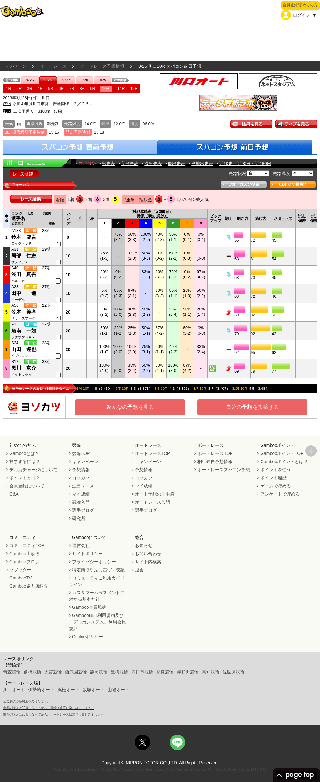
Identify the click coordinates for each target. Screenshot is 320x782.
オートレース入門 (152, 502)
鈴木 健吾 (23, 237)
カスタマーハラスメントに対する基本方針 (97, 596)
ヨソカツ (81, 477)
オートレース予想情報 (102, 66)
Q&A (14, 493)
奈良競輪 (165, 671)
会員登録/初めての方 (300, 5)
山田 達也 (23, 349)
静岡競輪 (99, 671)
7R (71, 88)
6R (61, 88)
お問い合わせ (148, 553)
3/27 (66, 80)
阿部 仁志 (23, 255)
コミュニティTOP (27, 545)
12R (134, 88)
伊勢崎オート (41, 689)
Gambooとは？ (24, 453)
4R (40, 88)
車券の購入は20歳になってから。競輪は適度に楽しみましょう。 (48, 708)
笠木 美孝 (23, 312)
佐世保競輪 (233, 671)
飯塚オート (93, 689)
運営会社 (81, 545)
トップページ (13, 66)
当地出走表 (202, 163)
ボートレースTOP (215, 453)
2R (19, 88)
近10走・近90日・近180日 (245, 163)
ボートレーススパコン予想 (224, 469)
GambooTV (20, 577)
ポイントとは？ (24, 477)
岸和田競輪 (188, 671)
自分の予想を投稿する (252, 407)
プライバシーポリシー (94, 561)
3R (29, 88)
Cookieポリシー (87, 636)
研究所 (78, 518)
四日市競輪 (142, 671)
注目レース (83, 485)
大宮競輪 (53, 671)
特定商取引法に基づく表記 (98, 569)
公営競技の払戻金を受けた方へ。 (26, 701)
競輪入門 (81, 502)
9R (92, 88)
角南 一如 (23, 330)
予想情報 (81, 469)
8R (82, 88)
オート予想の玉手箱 (154, 493)
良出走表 (129, 163)
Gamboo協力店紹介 (28, 586)
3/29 (102, 80)
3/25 (30, 80)
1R (8, 88)
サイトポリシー (87, 553)
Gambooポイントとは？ (284, 461)
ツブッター (20, 569)
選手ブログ (83, 510)
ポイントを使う (275, 469)
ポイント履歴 (273, 477)
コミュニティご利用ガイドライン (97, 581)
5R (50, 88)
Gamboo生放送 (24, 553)
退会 (139, 569)
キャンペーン (85, 461)
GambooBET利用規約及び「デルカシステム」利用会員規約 (97, 622)
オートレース (53, 66)
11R (121, 88)
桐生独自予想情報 (215, 461)
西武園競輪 (76, 671)
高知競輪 (210, 671)
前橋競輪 (32, 671)
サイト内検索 (148, 561)
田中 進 (23, 293)
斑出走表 (176, 163)
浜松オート (68, 689)
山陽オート (118, 689)
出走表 (108, 163)
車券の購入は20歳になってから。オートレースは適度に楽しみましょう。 (55, 714)
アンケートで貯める (280, 493)
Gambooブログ (24, 561)
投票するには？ (24, 461)
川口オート (14, 689)
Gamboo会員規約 (89, 607)
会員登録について (26, 485)
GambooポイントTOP (281, 453)
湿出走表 (153, 163)
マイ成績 (81, 493)
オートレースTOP (152, 453)
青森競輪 (12, 671)
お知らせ (143, 545)
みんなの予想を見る (130, 407)
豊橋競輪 (119, 671)
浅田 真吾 (23, 274)
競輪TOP (81, 453)
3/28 (84, 80)
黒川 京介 (23, 368)
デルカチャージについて (33, 469)
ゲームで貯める (275, 485)
